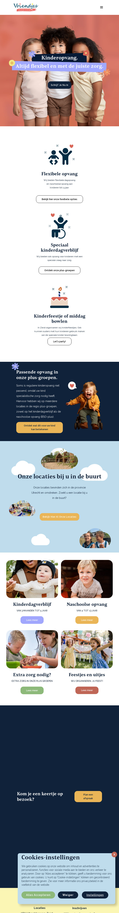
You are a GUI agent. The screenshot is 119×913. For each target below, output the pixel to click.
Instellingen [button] (95, 894)
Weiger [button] (68, 894)
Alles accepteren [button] (38, 894)
